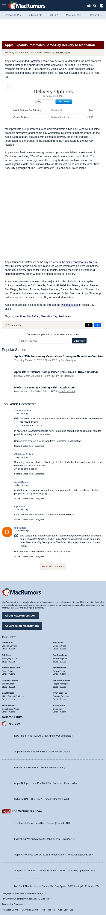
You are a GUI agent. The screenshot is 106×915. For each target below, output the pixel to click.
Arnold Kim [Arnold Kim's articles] (7, 642)
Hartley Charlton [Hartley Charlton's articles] (10, 680)
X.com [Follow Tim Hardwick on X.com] (63, 674)
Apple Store (18, 316)
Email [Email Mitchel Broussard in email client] (4, 674)
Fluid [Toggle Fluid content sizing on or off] (43, 910)
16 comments (13, 325)
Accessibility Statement (12, 904)
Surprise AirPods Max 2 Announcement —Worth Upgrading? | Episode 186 (54, 870)
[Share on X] (89, 325)
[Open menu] (4, 5)
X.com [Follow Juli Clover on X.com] (12, 661)
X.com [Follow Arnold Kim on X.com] (12, 649)
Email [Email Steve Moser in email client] (4, 712)
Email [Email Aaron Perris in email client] (55, 712)
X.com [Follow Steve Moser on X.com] (12, 712)
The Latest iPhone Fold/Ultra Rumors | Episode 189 (42, 823)
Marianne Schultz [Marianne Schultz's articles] (61, 680)
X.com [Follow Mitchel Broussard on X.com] (12, 674)
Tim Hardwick (66, 375)
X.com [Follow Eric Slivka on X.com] (63, 649)
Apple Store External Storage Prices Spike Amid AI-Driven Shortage (56, 372)
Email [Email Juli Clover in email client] (4, 661)
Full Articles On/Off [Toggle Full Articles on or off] (29, 910)
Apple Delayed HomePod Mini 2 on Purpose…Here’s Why (45, 783)
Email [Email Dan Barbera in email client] (4, 699)
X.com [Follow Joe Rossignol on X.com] (63, 661)
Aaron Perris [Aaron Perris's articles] (59, 705)
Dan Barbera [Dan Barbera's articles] (8, 693)
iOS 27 (54, 15)
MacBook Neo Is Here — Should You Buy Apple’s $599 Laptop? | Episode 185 (56, 886)
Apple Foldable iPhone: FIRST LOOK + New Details (42, 751)
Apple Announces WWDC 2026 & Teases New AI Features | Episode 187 (53, 854)
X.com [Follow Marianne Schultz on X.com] (63, 686)
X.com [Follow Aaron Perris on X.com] (63, 712)
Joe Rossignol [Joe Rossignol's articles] (60, 655)
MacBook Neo (73, 15)
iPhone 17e (96, 15)
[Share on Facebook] (97, 325)
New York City (49, 316)
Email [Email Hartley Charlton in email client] (4, 686)
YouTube (14, 723)
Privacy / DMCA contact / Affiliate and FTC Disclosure (26, 899)
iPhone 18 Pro (13, 15)
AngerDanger (22, 482)
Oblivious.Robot (23, 454)
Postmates (36, 61)
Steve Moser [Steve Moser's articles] (8, 705)
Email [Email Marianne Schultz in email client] (55, 686)
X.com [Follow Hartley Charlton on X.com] (12, 686)
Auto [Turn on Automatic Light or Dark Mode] (60, 910)
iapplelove (20, 506)
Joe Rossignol (62, 52)
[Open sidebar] (102, 6)
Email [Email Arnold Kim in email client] (4, 649)
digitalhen (20, 527)
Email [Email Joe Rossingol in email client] (55, 661)
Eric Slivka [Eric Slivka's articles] (58, 642)
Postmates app (69, 304)
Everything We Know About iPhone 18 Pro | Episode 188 (44, 839)
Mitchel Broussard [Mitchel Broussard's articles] (11, 668)
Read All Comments (53, 566)
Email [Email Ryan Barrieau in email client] (55, 699)
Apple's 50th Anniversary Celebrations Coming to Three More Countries (59, 356)
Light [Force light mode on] (65, 910)
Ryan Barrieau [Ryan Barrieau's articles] (60, 693)
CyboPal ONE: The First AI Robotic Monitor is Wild (41, 799)
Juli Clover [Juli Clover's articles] (7, 655)
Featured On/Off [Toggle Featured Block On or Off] (10, 910)
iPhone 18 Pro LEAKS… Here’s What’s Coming (39, 767)
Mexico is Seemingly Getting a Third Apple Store (44, 387)
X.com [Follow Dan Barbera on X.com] (12, 699)
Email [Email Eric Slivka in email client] (55, 649)
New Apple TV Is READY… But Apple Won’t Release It (43, 735)
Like (31, 446)
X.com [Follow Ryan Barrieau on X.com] (63, 699)
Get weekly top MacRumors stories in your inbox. (53, 334)
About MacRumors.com (20, 615)
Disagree (39, 446)
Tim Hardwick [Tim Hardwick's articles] (59, 668)
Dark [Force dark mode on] (72, 910)
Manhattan (33, 316)
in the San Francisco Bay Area (76, 262)
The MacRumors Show (27, 811)
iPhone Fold (35, 15)
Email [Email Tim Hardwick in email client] (55, 674)
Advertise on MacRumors (22, 625)
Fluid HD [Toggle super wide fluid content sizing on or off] (51, 910)
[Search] (96, 6)
